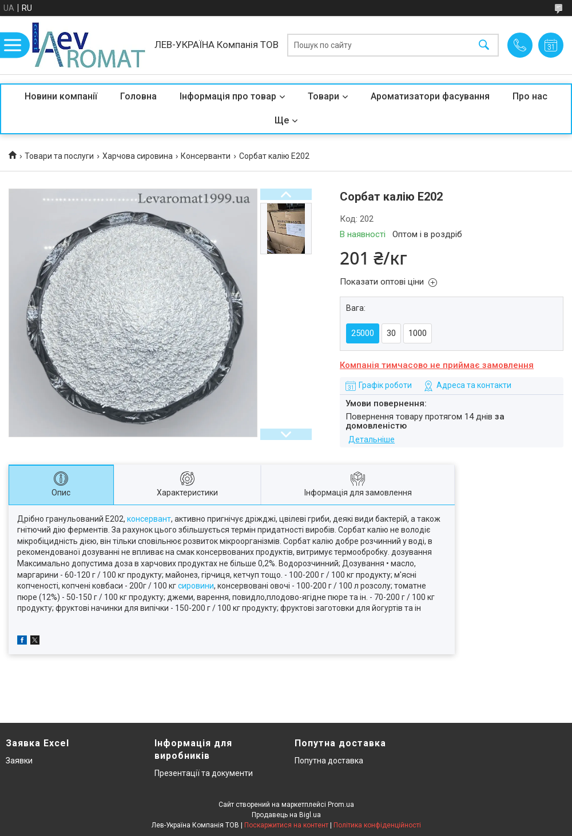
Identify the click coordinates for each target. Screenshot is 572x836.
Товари (323, 96)
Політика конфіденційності (377, 825)
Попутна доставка (329, 760)
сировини (196, 585)
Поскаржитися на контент (286, 825)
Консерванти (206, 156)
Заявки (19, 760)
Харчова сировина (137, 156)
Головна (138, 96)
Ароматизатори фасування (430, 96)
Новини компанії (61, 96)
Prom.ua (341, 805)
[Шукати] (484, 45)
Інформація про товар (228, 96)
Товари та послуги (59, 156)
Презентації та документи (203, 773)
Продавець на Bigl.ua (286, 815)
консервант (149, 518)
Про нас (530, 96)
